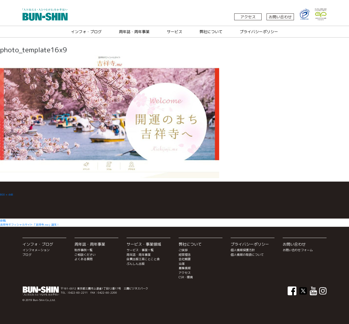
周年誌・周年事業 (134, 31)
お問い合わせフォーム (298, 250)
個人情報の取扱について (247, 255)
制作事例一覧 (84, 250)
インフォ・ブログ (86, 31)
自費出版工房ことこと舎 (143, 259)
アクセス (248, 16)
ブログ (27, 255)
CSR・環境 (186, 277)
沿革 (182, 264)
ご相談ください (85, 255)
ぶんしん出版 (136, 264)
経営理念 (185, 255)
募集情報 (185, 268)
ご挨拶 (183, 250)
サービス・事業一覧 (140, 250)
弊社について (210, 31)
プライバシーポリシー (259, 31)
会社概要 (185, 259)
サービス (174, 31)
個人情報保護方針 (243, 250)
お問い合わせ (280, 16)
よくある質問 (84, 259)
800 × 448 (6, 194)
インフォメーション (36, 250)
